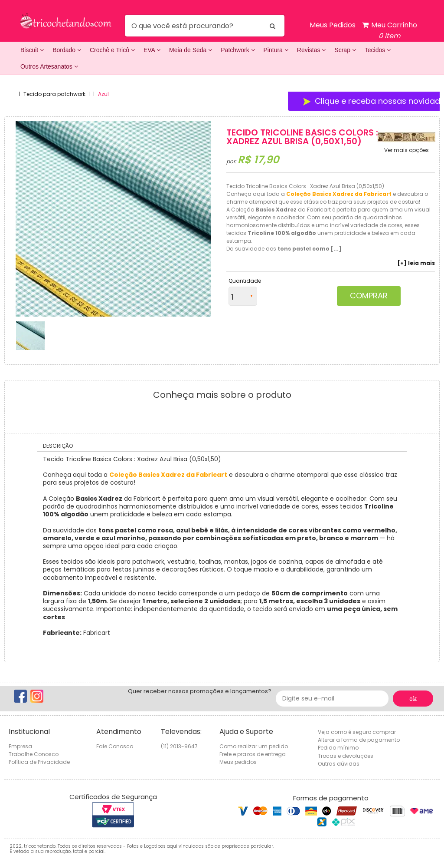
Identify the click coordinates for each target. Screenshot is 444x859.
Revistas (311, 49)
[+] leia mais (416, 263)
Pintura (276, 49)
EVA (152, 49)
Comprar (369, 295)
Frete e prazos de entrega (252, 754)
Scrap (345, 49)
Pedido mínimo (338, 747)
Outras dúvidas (338, 763)
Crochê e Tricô (112, 49)
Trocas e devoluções (345, 756)
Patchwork (238, 49)
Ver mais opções (406, 150)
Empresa (20, 746)
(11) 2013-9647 (179, 746)
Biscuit (32, 49)
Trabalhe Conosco (34, 754)
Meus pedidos (238, 762)
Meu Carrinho (389, 30)
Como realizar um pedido (253, 746)
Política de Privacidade (39, 762)
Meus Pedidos (333, 25)
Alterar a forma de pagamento (359, 739)
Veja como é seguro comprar (357, 732)
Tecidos (378, 49)
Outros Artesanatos (49, 66)
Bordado (66, 49)
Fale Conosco (114, 746)
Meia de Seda (190, 49)
